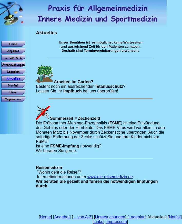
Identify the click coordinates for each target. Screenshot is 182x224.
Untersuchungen (110, 217)
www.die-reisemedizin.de (110, 177)
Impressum (117, 221)
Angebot (62, 217)
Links (98, 221)
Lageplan (137, 217)
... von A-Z (82, 217)
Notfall (174, 217)
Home (45, 217)
